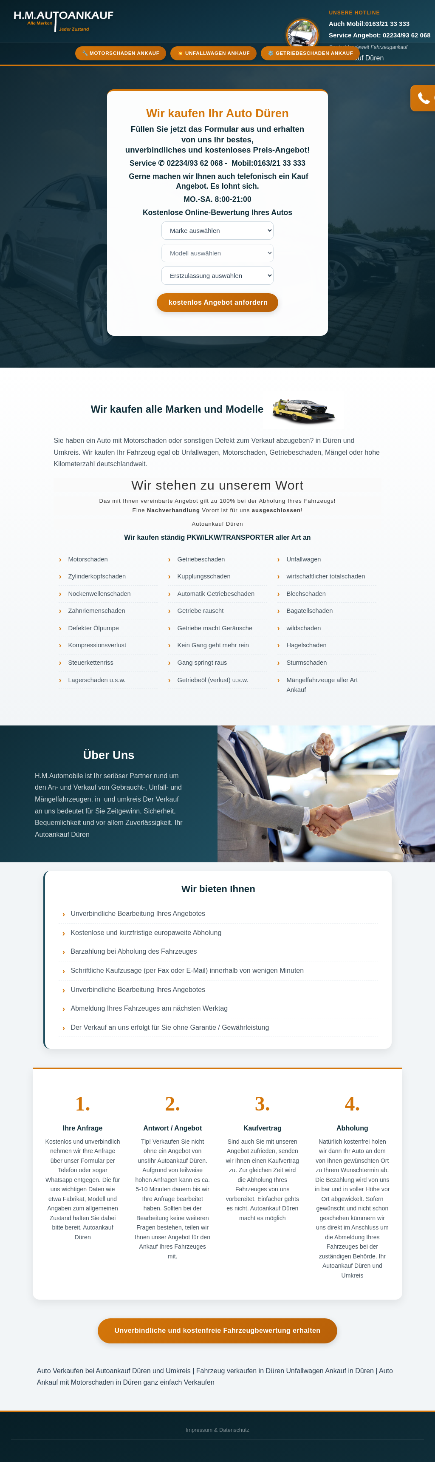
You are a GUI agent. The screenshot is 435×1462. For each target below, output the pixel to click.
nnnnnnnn (217, 275)
